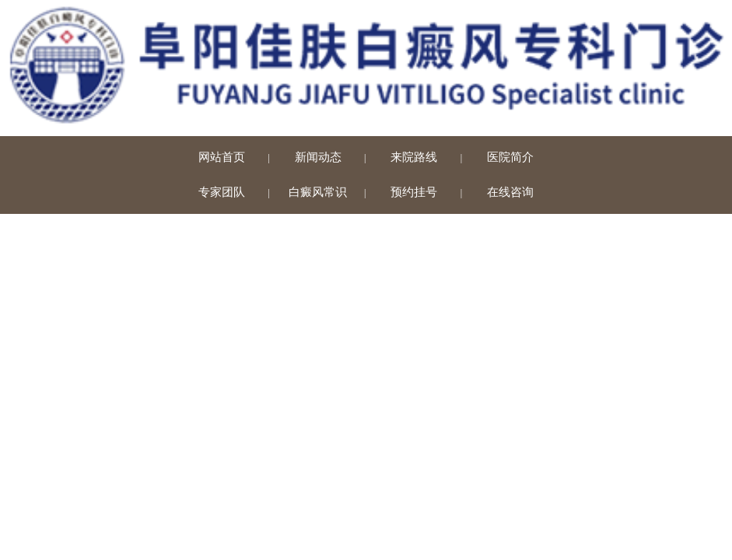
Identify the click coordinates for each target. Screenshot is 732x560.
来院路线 (426, 157)
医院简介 (510, 157)
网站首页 (234, 157)
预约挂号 (426, 192)
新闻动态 (330, 157)
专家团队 (234, 192)
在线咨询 (510, 192)
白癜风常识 (327, 192)
